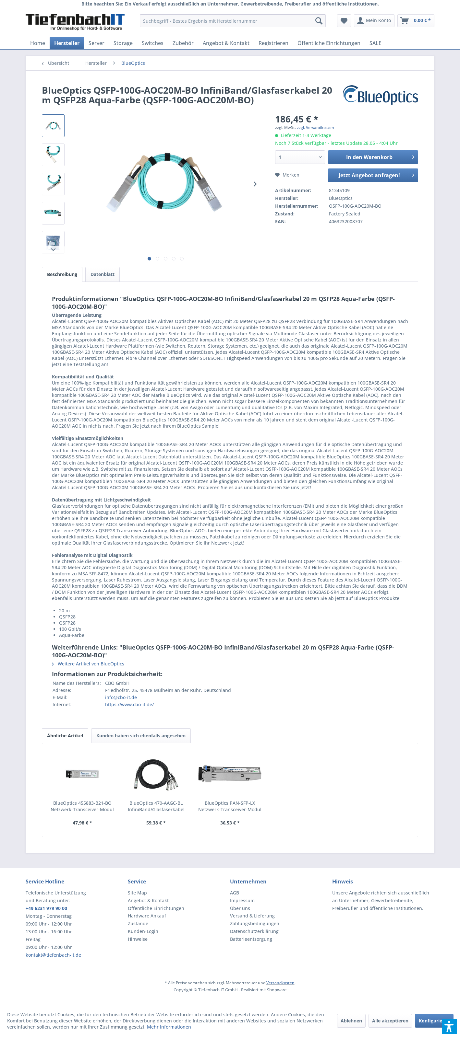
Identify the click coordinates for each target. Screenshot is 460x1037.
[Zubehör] (183, 43)
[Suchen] (319, 20)
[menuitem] (233, 20)
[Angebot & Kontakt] (226, 43)
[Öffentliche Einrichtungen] (329, 43)
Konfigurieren (434, 1021)
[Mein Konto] (374, 20)
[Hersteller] (67, 43)
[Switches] (152, 43)
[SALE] (375, 43)
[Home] (38, 43)
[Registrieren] (273, 43)
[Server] (96, 43)
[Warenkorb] (415, 20)
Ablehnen (351, 1021)
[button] (449, 1026)
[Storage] (123, 43)
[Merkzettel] (344, 20)
